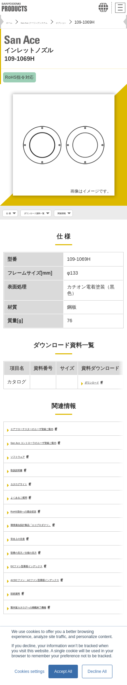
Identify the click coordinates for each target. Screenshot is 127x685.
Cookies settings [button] (29, 671)
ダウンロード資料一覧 (48, 214)
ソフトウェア (24, 459)
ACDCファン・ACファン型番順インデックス (58, 586)
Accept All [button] (63, 671)
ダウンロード (99, 384)
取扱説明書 (22, 473)
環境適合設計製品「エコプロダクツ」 (50, 529)
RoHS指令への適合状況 (35, 515)
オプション (98, 22)
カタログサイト (27, 487)
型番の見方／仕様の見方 (36, 557)
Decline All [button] (97, 671)
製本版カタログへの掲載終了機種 (46, 614)
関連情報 (90, 214)
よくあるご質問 (27, 501)
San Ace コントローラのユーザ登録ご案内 (56, 445)
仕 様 (10, 214)
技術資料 (19, 600)
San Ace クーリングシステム (53, 22)
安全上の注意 (24, 544)
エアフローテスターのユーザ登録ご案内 (53, 431)
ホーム (12, 22)
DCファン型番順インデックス (42, 572)
